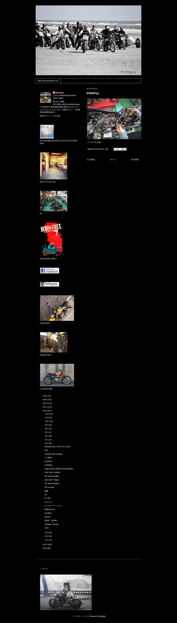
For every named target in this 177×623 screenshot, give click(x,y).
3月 (46, 532)
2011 (45, 544)
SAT (46, 450)
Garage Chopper (51, 524)
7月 (46, 432)
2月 (46, 536)
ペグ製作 (48, 458)
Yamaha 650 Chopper (53, 454)
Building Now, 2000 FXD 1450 (57, 447)
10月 (47, 421)
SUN (46, 528)
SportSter (48, 461)
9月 (46, 425)
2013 (45, 407)
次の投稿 (91, 159)
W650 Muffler (50, 520)
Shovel (47, 517)
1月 (46, 540)
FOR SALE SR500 (52, 472)
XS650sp (48, 465)
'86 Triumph (49, 487)
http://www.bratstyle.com (48, 81)
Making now (49, 509)
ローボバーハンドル (53, 506)
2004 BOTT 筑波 (51, 480)
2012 (45, 411)
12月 (47, 414)
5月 (46, 440)
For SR (47, 498)
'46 (45, 495)
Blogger (102, 616)
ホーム (113, 159)
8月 (46, 429)
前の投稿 (135, 159)
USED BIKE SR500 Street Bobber (58, 469)
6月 (46, 436)
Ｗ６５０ (48, 502)
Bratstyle (60, 93)
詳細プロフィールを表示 (50, 116)
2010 (45, 548)
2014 (45, 403)
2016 (45, 396)
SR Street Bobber (51, 476)
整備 (46, 491)
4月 (46, 443)
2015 (45, 399)
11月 (47, 417)
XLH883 (47, 513)
